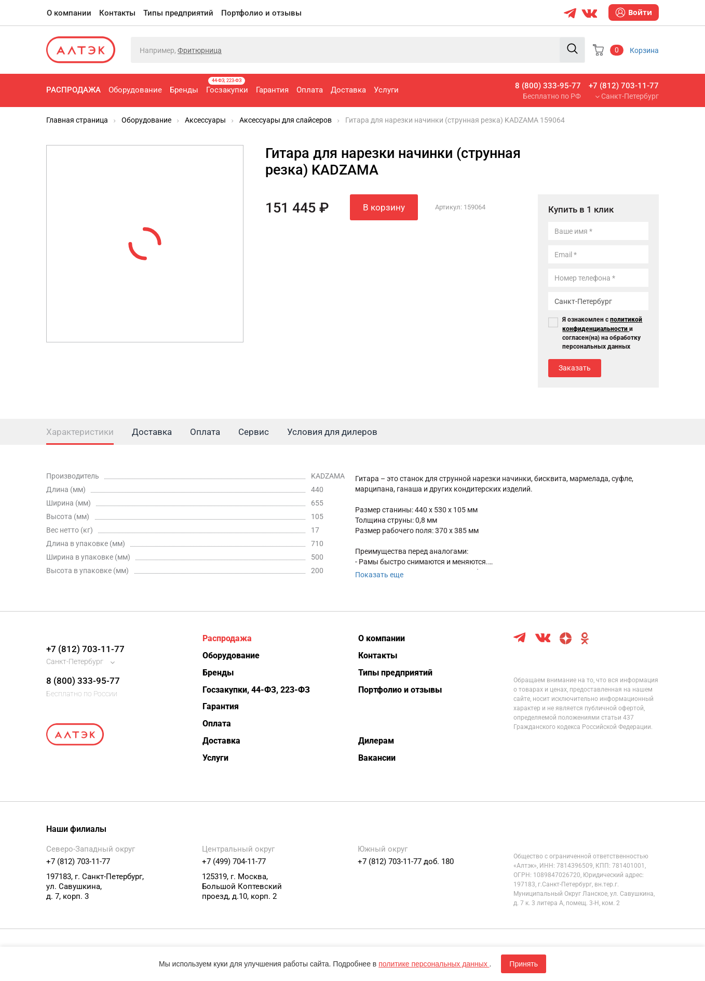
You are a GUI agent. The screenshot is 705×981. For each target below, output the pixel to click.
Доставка (348, 90)
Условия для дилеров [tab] (332, 432)
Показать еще (379, 575)
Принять (523, 964)
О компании (69, 13)
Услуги (386, 90)
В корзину (384, 207)
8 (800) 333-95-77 (548, 85)
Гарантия (272, 90)
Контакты (117, 13)
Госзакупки (227, 86)
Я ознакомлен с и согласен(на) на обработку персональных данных (602, 333)
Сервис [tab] (253, 432)
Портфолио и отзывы (261, 13)
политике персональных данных (433, 964)
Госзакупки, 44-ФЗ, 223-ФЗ (256, 690)
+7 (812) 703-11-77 (624, 85)
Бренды (184, 90)
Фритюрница (200, 50)
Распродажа (73, 90)
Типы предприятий (178, 13)
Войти (633, 12)
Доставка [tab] (152, 432)
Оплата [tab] (205, 432)
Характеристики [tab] (80, 432)
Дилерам (376, 741)
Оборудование (135, 90)
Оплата (309, 90)
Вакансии (377, 758)
